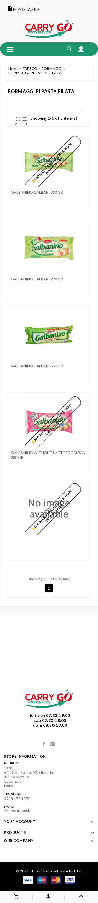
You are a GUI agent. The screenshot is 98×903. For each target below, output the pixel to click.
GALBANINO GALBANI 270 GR (37, 279)
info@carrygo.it (17, 810)
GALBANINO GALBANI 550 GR (37, 366)
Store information (25, 756)
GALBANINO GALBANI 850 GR (37, 192)
